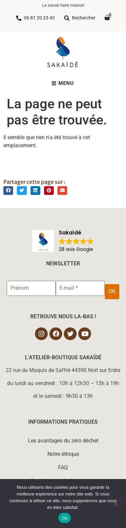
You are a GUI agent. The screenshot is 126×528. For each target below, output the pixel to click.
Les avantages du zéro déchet (63, 440)
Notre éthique (63, 454)
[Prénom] (31, 288)
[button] (8, 190)
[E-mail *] (80, 288)
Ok (65, 518)
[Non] (115, 503)
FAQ (63, 467)
